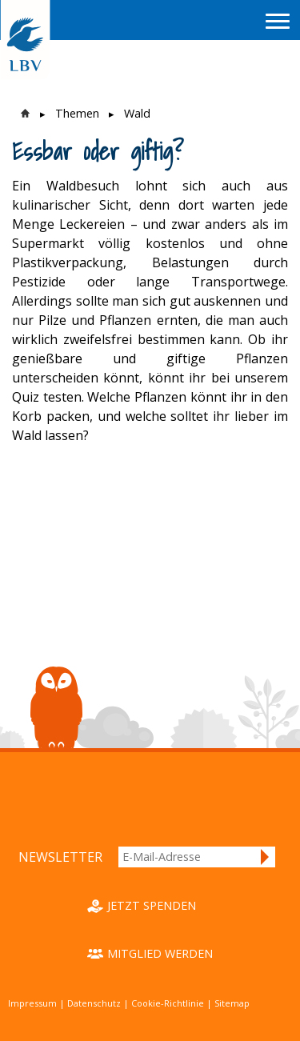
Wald (137, 113)
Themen (77, 113)
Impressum (32, 1003)
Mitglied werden (160, 953)
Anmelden (265, 857)
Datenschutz (94, 1003)
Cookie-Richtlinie (167, 1003)
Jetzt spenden (151, 905)
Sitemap (232, 1003)
